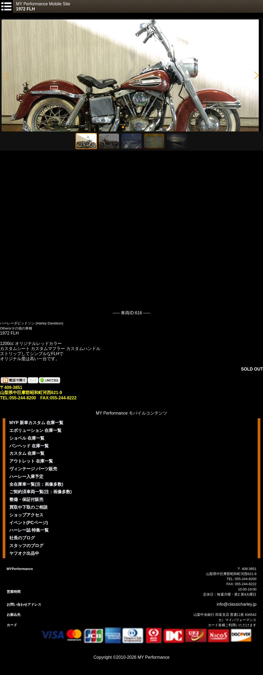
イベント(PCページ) (28, 522)
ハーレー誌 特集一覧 (29, 530)
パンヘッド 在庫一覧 (29, 446)
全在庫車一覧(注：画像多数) (36, 484)
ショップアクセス (26, 515)
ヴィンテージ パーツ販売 (33, 469)
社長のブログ (22, 538)
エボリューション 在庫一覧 (35, 430)
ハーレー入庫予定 (26, 476)
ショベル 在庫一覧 (26, 438)
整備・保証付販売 (26, 499)
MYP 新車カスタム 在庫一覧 (36, 422)
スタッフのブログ (26, 545)
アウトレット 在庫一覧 (31, 461)
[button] (6, 75)
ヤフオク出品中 (24, 553)
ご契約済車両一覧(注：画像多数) (40, 491)
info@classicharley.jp (236, 604)
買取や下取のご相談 (28, 507)
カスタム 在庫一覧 (26, 453)
